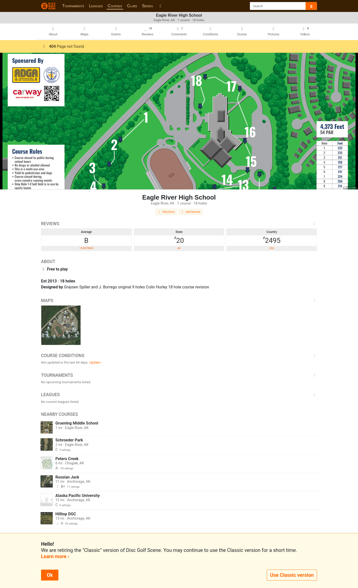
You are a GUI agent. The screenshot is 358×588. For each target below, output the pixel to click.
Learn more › (55, 556)
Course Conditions (179, 355)
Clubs (132, 6)
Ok (49, 575)
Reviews (179, 223)
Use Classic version (292, 575)
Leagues (96, 6)
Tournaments (73, 6)
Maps (179, 300)
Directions (166, 212)
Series (147, 6)
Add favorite (190, 212)
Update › (95, 362)
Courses (115, 6)
